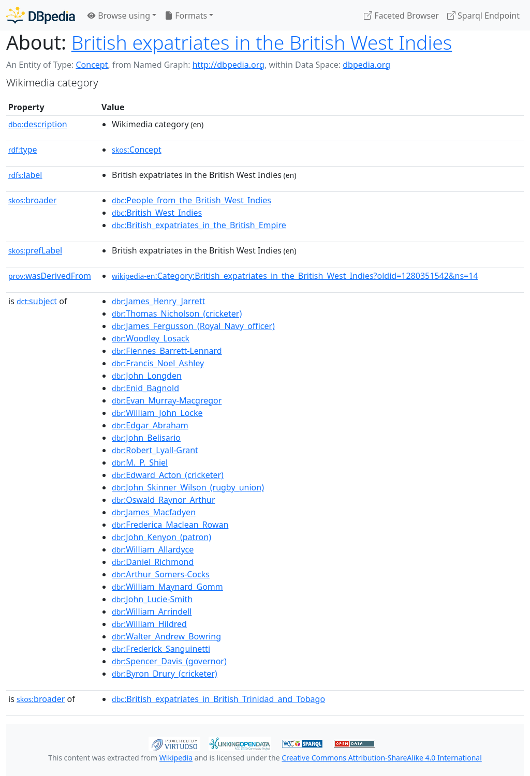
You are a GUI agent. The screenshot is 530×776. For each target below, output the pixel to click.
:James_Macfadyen (154, 512)
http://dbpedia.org (228, 64)
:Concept (136, 149)
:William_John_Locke (157, 413)
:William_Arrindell (152, 611)
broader (32, 200)
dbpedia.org (366, 64)
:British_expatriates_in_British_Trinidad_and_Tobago (218, 699)
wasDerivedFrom (49, 275)
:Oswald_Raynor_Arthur (163, 499)
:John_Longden (147, 375)
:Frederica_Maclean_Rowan (170, 524)
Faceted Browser (401, 15)
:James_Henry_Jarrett (158, 301)
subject (37, 301)
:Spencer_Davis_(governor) (169, 661)
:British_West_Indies (157, 212)
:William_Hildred (149, 624)
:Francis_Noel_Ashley (158, 363)
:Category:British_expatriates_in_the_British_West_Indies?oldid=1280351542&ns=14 (295, 275)
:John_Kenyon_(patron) (161, 537)
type (22, 149)
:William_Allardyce (153, 549)
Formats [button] (186, 15)
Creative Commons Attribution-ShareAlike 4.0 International (381, 758)
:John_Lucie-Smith (152, 599)
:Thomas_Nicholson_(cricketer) (177, 313)
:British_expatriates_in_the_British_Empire (199, 225)
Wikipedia (176, 758)
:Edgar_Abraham (150, 425)
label (25, 175)
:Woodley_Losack (150, 338)
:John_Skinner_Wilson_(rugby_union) (188, 487)
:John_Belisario (146, 437)
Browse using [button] (118, 15)
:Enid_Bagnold (145, 388)
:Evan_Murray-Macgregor (167, 400)
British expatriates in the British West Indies (261, 42)
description (37, 124)
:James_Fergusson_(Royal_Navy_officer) (193, 326)
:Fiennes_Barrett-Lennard (167, 350)
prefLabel (35, 250)
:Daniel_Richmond (153, 562)
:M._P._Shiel (140, 462)
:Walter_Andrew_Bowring (166, 636)
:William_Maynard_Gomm (167, 586)
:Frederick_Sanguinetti (161, 648)
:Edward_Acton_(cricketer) (168, 475)
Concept (92, 64)
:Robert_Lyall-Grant (155, 450)
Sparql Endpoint (483, 15)
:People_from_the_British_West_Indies (191, 200)
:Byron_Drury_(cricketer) (164, 673)
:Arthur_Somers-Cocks (161, 574)
